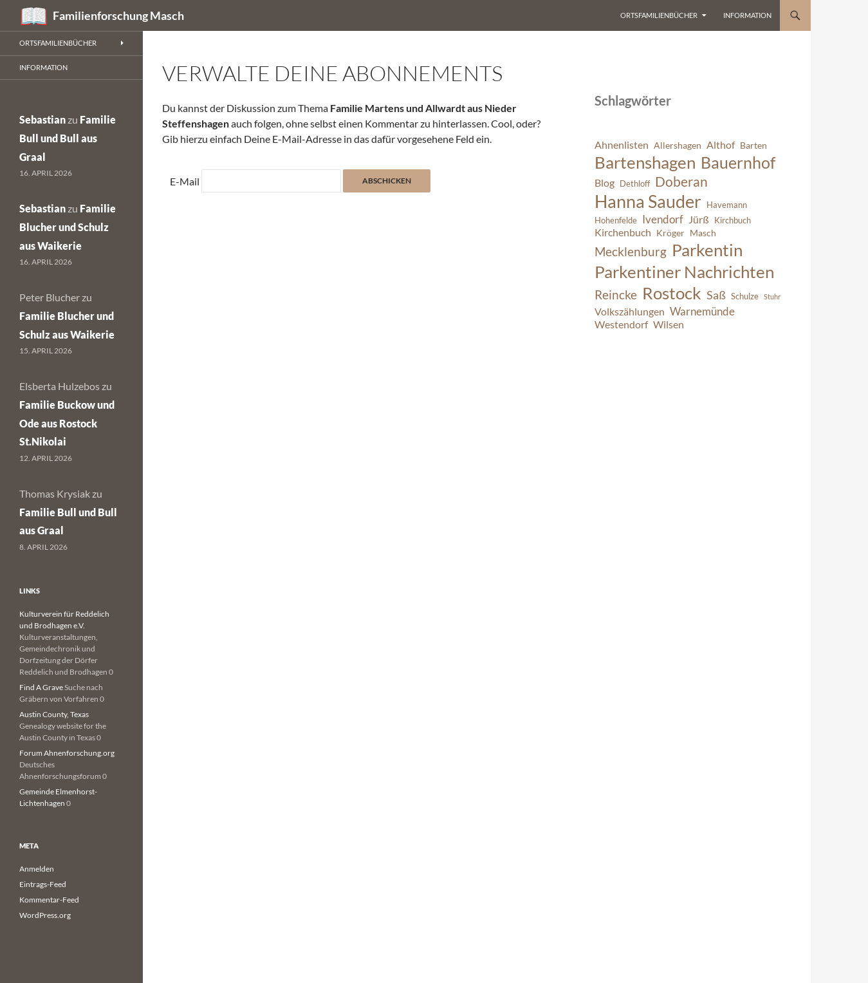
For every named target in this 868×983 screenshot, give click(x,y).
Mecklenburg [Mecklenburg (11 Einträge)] (631, 251)
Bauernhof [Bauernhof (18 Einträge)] (738, 162)
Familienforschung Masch (118, 15)
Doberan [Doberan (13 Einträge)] (681, 181)
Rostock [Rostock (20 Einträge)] (671, 293)
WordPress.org (45, 915)
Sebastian (42, 119)
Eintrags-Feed (42, 884)
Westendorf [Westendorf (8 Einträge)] (621, 324)
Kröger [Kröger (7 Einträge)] (670, 232)
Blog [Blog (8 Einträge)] (604, 183)
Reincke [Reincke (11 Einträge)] (616, 294)
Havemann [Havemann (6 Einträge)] (726, 205)
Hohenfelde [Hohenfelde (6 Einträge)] (616, 220)
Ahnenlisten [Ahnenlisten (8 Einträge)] (622, 145)
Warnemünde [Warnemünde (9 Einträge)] (702, 311)
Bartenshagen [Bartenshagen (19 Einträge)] (645, 162)
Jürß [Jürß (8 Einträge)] (698, 219)
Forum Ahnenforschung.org (67, 753)
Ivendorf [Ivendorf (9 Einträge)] (662, 219)
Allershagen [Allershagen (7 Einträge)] (677, 145)
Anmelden (36, 869)
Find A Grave (41, 687)
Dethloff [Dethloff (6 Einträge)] (635, 184)
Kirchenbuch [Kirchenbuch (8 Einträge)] (623, 232)
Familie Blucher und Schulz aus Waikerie (67, 227)
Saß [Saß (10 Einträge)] (716, 295)
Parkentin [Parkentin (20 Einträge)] (707, 249)
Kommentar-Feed (49, 899)
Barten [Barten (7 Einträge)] (753, 145)
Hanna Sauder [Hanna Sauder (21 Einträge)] (648, 201)
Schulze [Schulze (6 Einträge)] (745, 296)
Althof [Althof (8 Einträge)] (720, 145)
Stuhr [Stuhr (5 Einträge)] (772, 296)
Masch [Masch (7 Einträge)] (703, 232)
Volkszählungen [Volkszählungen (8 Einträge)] (630, 311)
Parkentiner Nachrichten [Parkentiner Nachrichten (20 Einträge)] (684, 271)
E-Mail (184, 181)
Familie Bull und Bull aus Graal (67, 138)
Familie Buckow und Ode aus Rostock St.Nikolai (67, 423)
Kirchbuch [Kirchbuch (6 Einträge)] (732, 220)
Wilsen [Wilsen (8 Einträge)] (668, 324)
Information (747, 15)
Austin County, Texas (54, 714)
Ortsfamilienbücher (658, 15)
